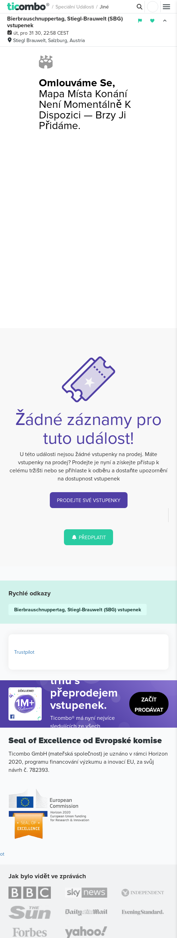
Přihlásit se (152, 6)
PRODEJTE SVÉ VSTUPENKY (88, 500)
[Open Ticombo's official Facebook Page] (26, 717)
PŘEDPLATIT (88, 537)
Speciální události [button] (74, 6)
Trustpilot (24, 652)
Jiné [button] (104, 6)
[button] (28, 6)
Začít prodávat (149, 704)
